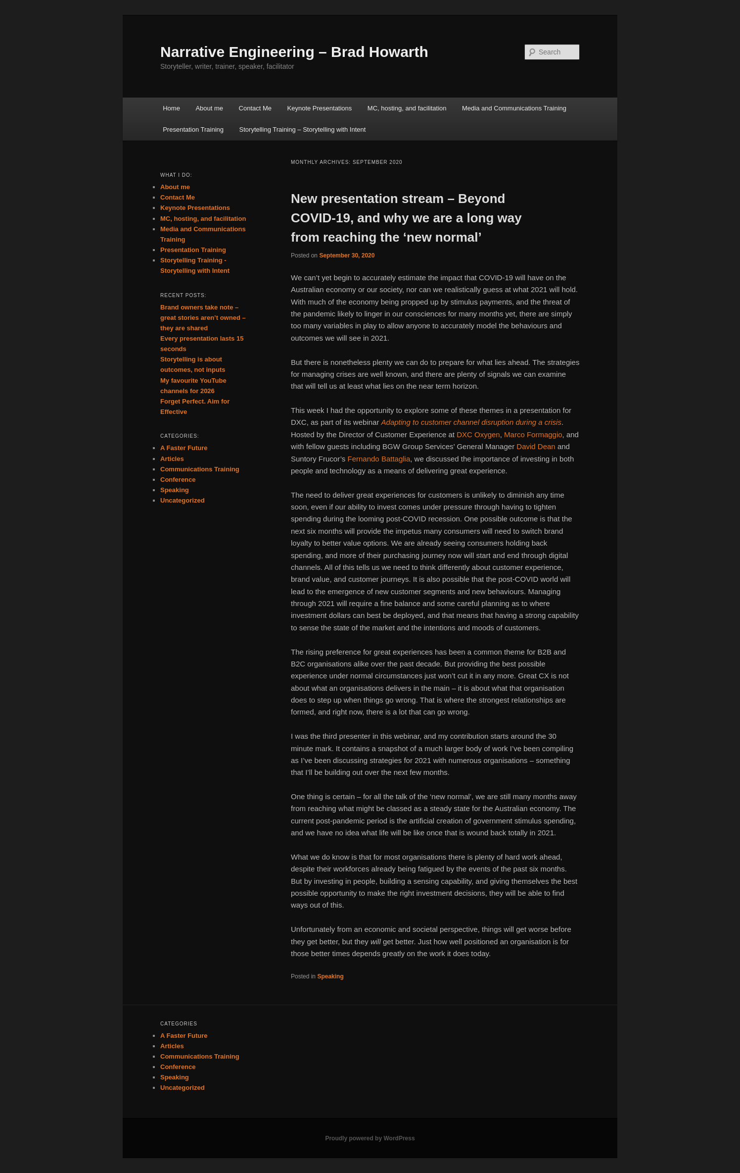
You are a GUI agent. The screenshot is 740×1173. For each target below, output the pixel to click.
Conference (178, 479)
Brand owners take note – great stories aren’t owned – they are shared (203, 318)
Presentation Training (193, 129)
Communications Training (199, 469)
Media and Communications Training (514, 108)
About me (209, 108)
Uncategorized (182, 500)
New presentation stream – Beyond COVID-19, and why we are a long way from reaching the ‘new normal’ (406, 218)
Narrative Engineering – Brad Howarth (294, 52)
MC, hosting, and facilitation (407, 108)
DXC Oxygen (478, 434)
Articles (172, 458)
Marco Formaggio (533, 434)
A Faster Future (184, 448)
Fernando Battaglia (379, 459)
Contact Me (255, 108)
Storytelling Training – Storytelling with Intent (302, 129)
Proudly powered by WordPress (370, 1138)
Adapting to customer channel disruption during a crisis (471, 422)
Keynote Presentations (319, 108)
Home (171, 108)
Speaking (330, 976)
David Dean (535, 446)
